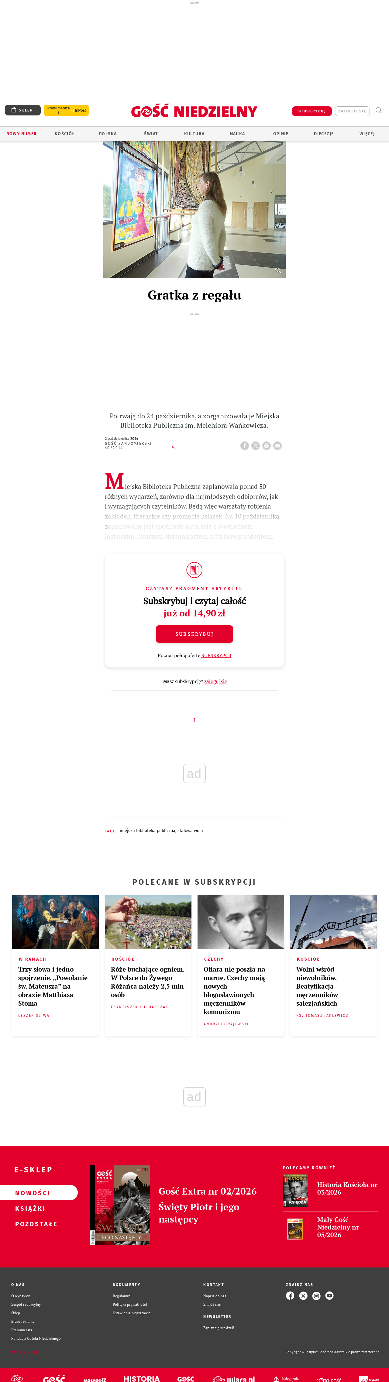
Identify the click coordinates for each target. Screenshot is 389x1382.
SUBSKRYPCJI (216, 655)
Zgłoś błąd (25, 1352)
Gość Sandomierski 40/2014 (128, 445)
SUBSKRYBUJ (312, 111)
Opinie (280, 133)
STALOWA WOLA (190, 830)
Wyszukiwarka (378, 110)
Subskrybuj (194, 634)
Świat (151, 133)
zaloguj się (352, 111)
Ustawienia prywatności (132, 1312)
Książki (29, 1208)
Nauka (237, 133)
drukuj (267, 444)
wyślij (278, 444)
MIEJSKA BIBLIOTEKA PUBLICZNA (147, 830)
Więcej (367, 133)
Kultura (194, 133)
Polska (108, 133)
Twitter (256, 444)
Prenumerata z (58, 110)
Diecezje (324, 133)
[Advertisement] (194, 51)
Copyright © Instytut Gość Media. (311, 1352)
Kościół (65, 133)
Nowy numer (21, 133)
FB (245, 444)
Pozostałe (29, 1223)
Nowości (29, 1192)
